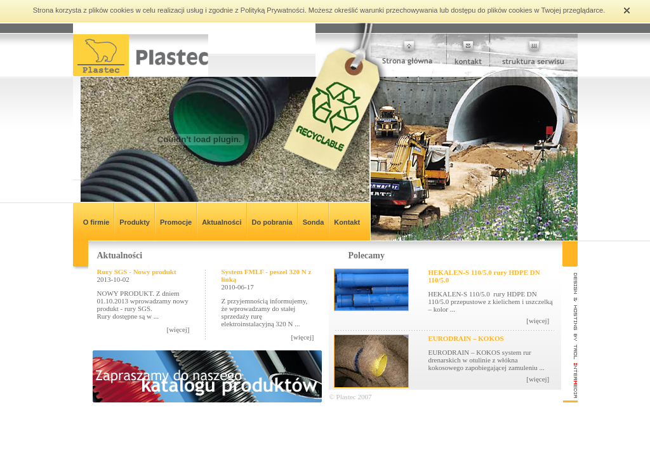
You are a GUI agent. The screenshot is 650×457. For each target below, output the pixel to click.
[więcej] (177, 329)
